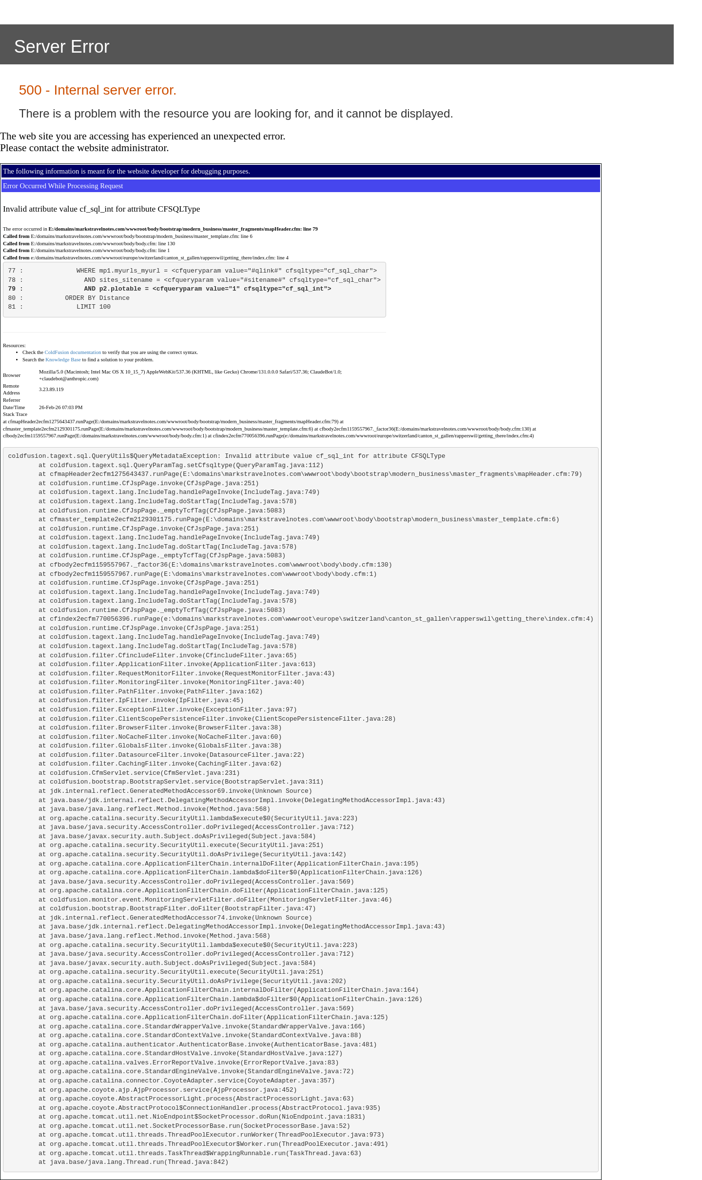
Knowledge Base (63, 359)
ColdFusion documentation (73, 352)
